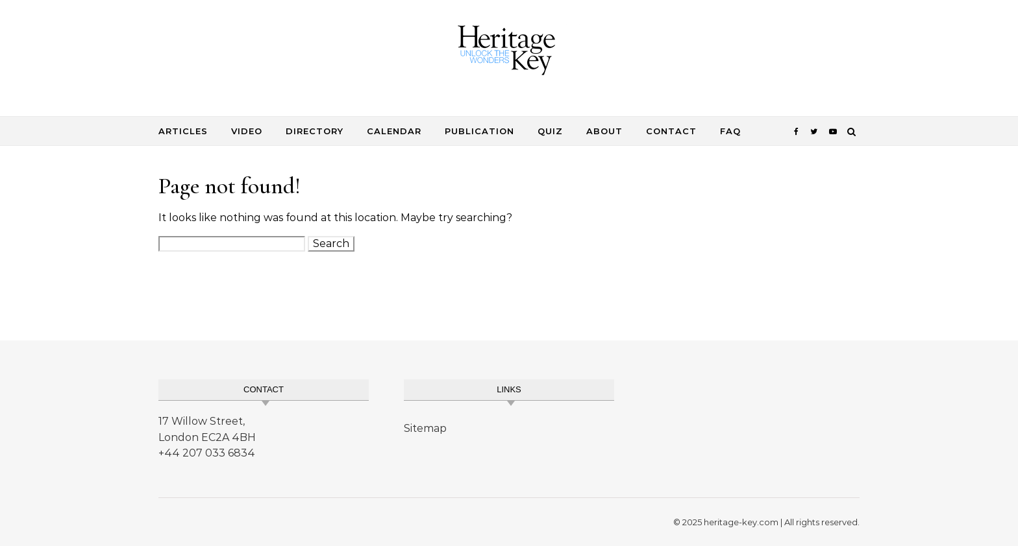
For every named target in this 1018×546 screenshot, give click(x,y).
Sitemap (425, 428)
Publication (479, 131)
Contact (671, 131)
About (604, 131)
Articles (183, 131)
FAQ (730, 131)
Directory (314, 131)
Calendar (394, 131)
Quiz (550, 131)
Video (246, 131)
